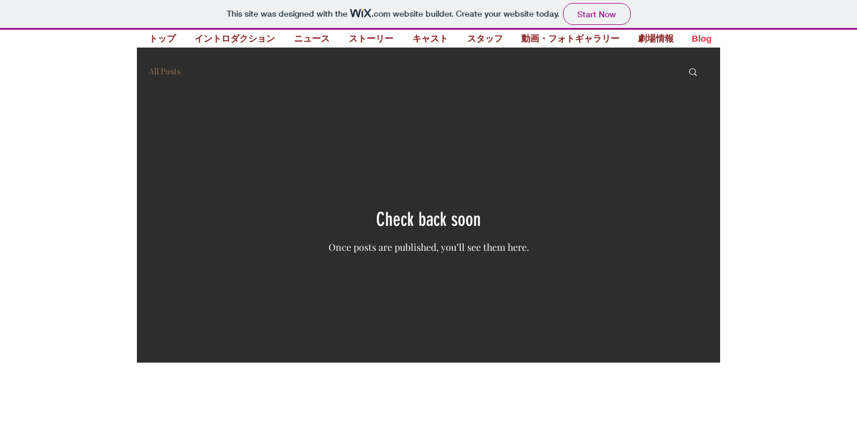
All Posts (164, 71)
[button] (693, 73)
